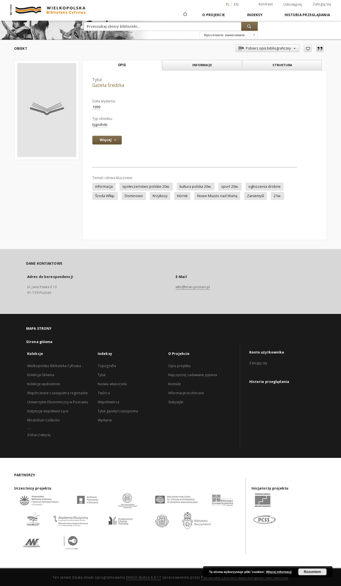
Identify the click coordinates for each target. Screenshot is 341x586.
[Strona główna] (184, 14)
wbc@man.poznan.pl (193, 287)
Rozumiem (312, 572)
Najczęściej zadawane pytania (192, 374)
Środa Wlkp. (105, 195)
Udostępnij (293, 4)
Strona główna (39, 341)
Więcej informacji (279, 572)
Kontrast (266, 4)
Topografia (107, 365)
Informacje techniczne (186, 393)
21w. (277, 195)
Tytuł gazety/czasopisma (118, 411)
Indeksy (255, 14)
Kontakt (174, 384)
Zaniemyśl (255, 195)
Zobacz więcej (39, 434)
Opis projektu (179, 365)
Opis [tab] (122, 65)
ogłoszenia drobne (264, 186)
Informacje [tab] (202, 65)
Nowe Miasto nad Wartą (217, 195)
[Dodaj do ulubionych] (308, 48)
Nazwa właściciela (112, 384)
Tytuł (102, 374)
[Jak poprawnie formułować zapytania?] (254, 35)
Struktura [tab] (282, 65)
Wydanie (105, 420)
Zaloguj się (322, 4)
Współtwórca (108, 402)
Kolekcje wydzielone (43, 384)
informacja (104, 186)
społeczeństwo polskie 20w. (146, 186)
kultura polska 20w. (196, 186)
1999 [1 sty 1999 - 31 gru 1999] (96, 107)
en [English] (236, 4)
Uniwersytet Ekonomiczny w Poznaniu (57, 402)
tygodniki (99, 124)
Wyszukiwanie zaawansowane (224, 35)
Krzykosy (160, 195)
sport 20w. (230, 186)
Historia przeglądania (307, 14)
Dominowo (134, 195)
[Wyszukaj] (249, 26)
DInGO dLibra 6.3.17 (143, 577)
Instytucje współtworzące (47, 411)
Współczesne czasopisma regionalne (57, 393)
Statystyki (175, 402)
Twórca (104, 393)
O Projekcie (213, 14)
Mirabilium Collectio (43, 420)
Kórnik (182, 195)
